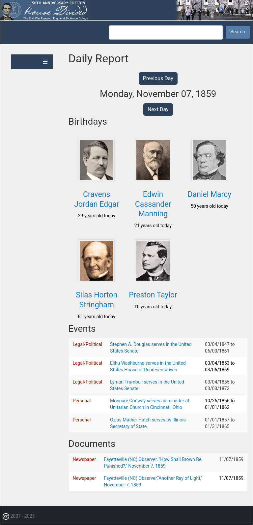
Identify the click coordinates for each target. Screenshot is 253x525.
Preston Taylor (153, 295)
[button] (97, 179)
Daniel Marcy (210, 194)
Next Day (158, 109)
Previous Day (158, 78)
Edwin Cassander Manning (153, 204)
